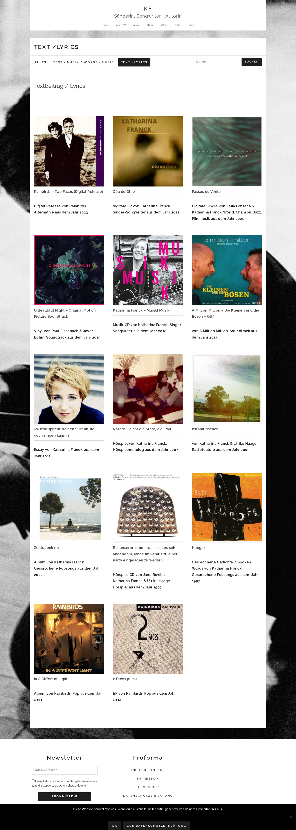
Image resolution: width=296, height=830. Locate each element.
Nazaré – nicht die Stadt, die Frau (142, 429)
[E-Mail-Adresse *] (64, 770)
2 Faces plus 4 (125, 679)
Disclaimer (148, 787)
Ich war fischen (205, 429)
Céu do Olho (124, 192)
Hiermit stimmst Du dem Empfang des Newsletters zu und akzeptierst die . (64, 783)
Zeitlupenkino (46, 548)
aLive (135, 26)
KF (148, 9)
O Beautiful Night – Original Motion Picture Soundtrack (65, 313)
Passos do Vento (206, 192)
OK (114, 825)
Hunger (198, 548)
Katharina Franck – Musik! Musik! (142, 310)
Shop (194, 26)
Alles (41, 62)
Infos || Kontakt (148, 770)
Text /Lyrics (134, 62)
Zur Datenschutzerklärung (156, 825)
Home (102, 26)
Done (150, 26)
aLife (121, 26)
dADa (164, 26)
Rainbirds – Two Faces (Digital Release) (68, 192)
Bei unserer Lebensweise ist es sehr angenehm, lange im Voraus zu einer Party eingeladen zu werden (145, 554)
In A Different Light (51, 679)
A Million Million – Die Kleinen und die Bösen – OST (225, 313)
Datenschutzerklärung (72, 785)
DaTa (179, 26)
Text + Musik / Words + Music (83, 62)
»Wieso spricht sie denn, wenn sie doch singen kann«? (64, 432)
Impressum (148, 778)
